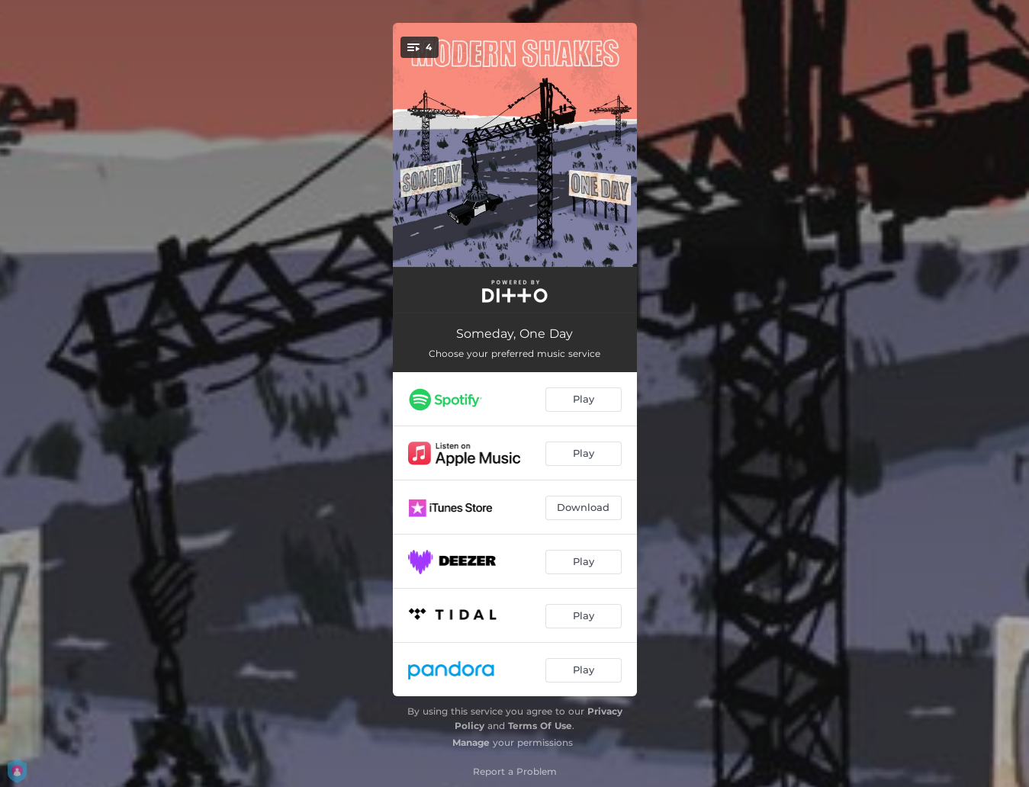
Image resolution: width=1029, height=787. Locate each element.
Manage (471, 742)
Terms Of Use (540, 725)
